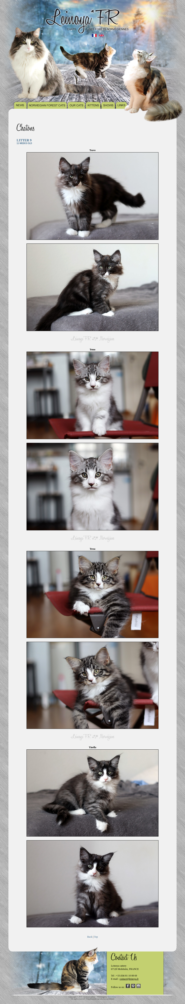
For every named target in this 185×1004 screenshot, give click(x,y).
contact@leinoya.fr (129, 978)
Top (96, 936)
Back (89, 936)
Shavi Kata (112, 997)
